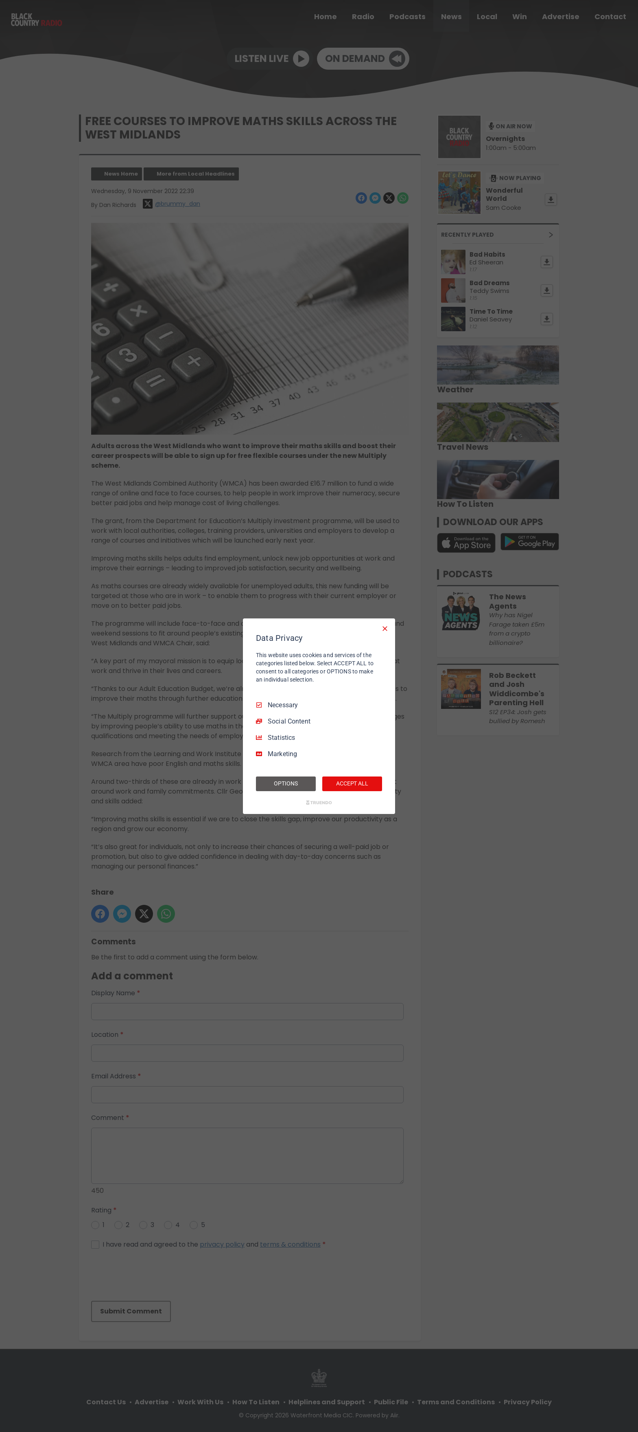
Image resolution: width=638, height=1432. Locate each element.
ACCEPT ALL (352, 783)
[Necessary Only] (385, 628)
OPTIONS (285, 783)
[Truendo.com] (319, 802)
